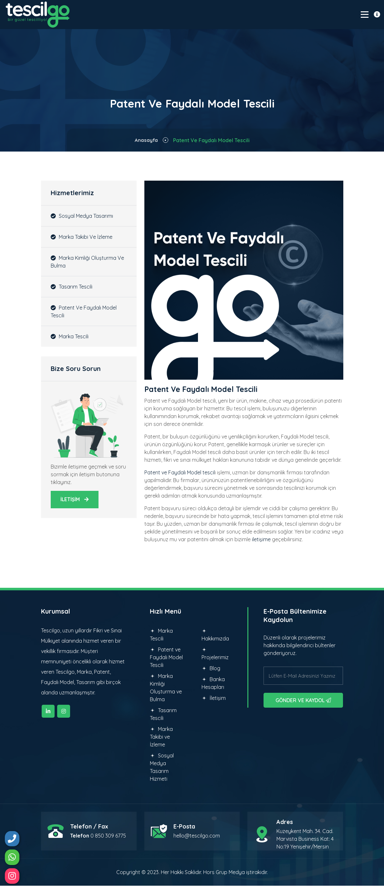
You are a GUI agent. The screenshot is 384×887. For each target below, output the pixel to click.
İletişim (214, 699)
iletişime (261, 540)
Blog (211, 669)
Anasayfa (146, 141)
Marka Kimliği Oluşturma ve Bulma (87, 263)
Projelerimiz (215, 655)
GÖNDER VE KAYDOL (303, 701)
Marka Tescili (69, 337)
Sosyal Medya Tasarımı (82, 217)
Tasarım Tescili (71, 287)
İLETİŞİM (75, 501)
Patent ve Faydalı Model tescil (179, 473)
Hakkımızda (215, 636)
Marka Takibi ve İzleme (81, 238)
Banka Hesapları (213, 684)
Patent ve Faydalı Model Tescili (84, 312)
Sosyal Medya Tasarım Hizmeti (162, 768)
